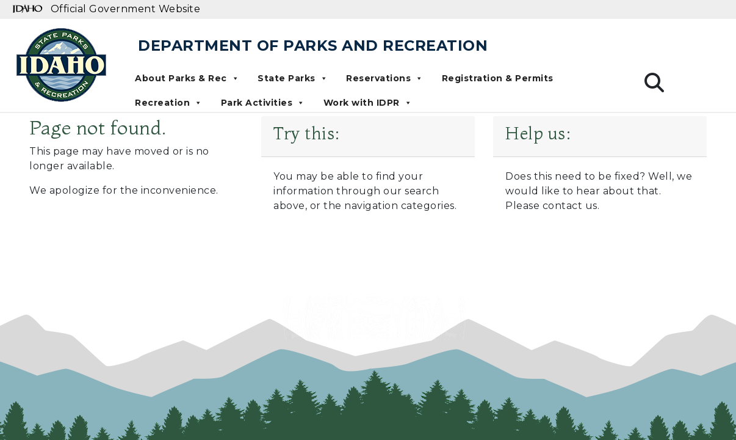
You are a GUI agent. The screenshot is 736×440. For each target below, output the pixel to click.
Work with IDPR (368, 102)
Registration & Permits (498, 78)
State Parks (293, 78)
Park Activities (263, 102)
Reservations (385, 78)
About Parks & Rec (187, 78)
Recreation (169, 102)
